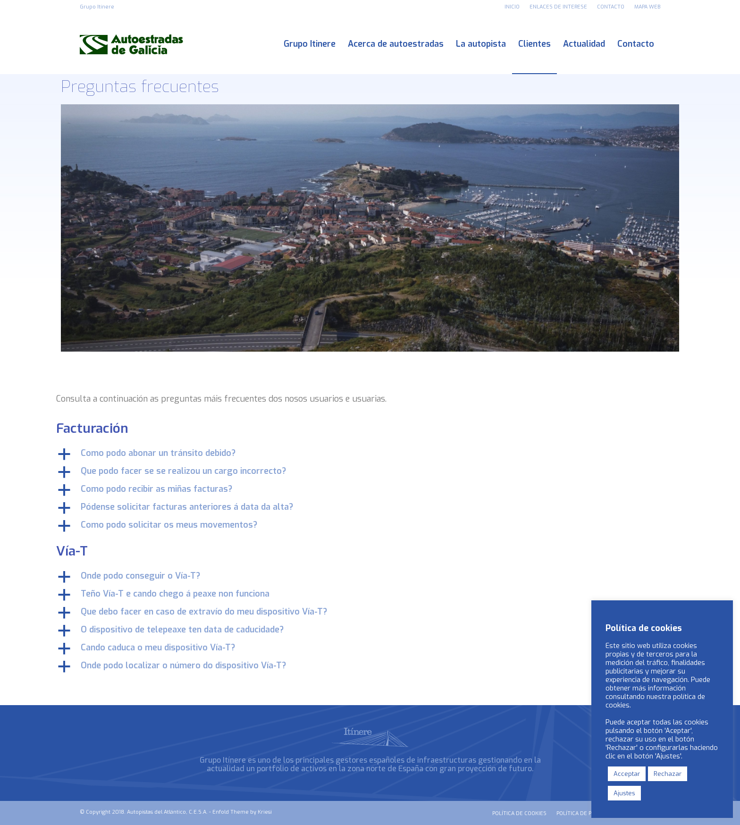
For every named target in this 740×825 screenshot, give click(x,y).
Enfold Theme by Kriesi (242, 812)
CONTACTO (610, 6)
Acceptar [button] (627, 774)
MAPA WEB (647, 6)
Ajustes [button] (624, 793)
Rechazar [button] (667, 774)
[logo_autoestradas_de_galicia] (132, 44)
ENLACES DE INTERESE (558, 6)
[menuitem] (512, 7)
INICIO (512, 6)
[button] (370, 454)
